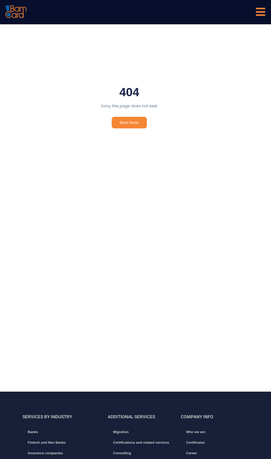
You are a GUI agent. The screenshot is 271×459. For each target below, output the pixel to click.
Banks (33, 432)
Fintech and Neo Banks (47, 442)
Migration (121, 432)
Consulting (122, 453)
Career (191, 453)
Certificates (195, 442)
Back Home (129, 122)
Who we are (195, 432)
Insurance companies (45, 453)
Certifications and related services (141, 442)
